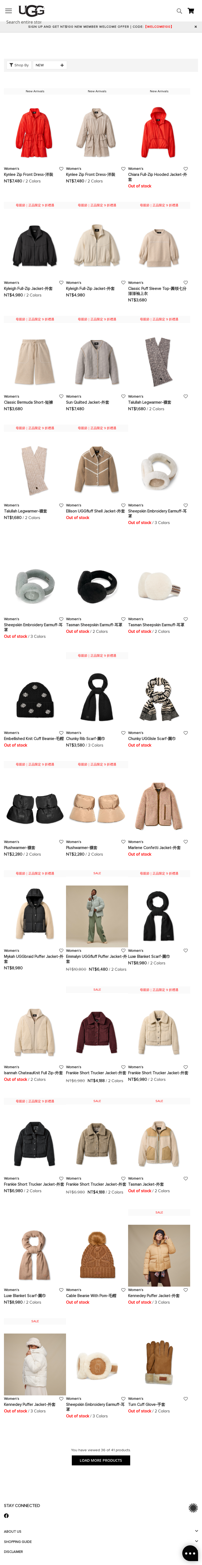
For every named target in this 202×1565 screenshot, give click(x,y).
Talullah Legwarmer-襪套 (149, 402)
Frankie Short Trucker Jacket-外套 (96, 1073)
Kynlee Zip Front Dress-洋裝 (28, 174)
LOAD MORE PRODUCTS (101, 1460)
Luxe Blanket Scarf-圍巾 (149, 956)
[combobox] (26, 22)
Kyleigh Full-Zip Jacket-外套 (28, 288)
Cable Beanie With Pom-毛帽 (91, 1295)
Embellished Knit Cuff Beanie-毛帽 (34, 738)
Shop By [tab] (21, 65)
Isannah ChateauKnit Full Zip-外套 (33, 1073)
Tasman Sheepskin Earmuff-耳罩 (94, 625)
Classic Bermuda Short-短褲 (28, 402)
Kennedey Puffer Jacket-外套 (154, 1295)
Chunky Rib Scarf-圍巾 (85, 738)
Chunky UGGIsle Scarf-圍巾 (152, 738)
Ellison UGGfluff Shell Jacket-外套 (95, 511)
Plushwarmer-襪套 (19, 847)
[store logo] (31, 11)
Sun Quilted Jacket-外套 (87, 402)
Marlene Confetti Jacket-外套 (154, 847)
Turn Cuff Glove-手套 (146, 1404)
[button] (61, 168)
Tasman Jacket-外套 (146, 1184)
